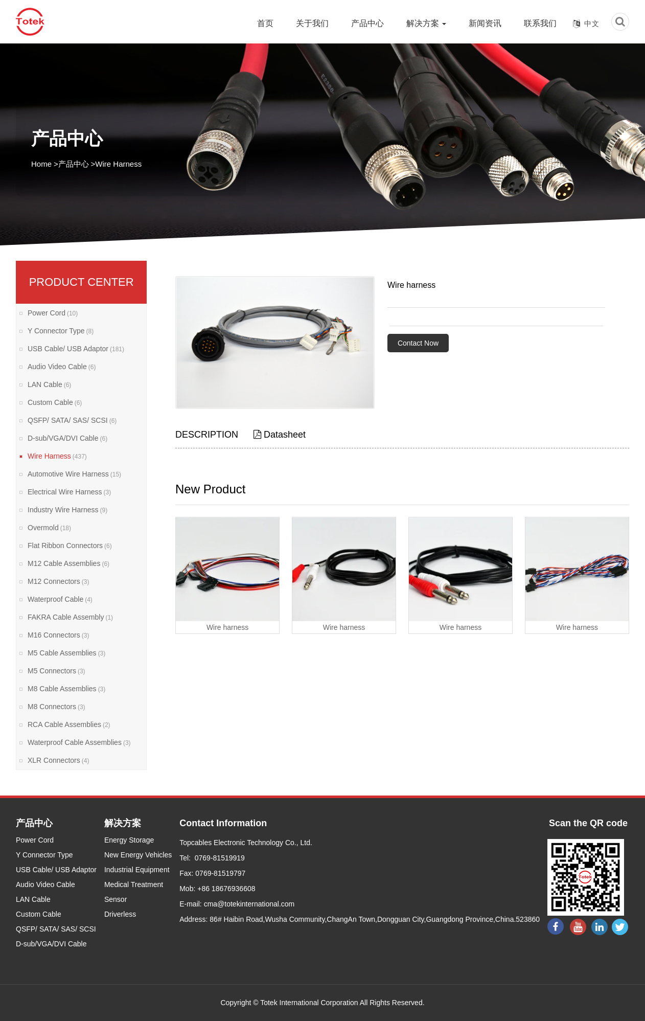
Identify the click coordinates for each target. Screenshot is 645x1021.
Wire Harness (118, 164)
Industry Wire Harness (67, 510)
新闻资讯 (485, 23)
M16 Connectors (58, 635)
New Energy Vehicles (138, 855)
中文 (592, 23)
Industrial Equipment (137, 870)
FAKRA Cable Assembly (70, 617)
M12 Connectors (58, 581)
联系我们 (540, 23)
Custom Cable (55, 402)
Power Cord (53, 313)
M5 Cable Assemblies (66, 653)
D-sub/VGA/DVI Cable (67, 438)
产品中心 (367, 23)
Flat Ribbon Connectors (70, 545)
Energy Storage (129, 840)
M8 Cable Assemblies (66, 689)
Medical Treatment (133, 884)
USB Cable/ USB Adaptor (76, 349)
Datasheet (280, 434)
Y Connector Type (61, 331)
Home (41, 164)
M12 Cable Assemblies (68, 563)
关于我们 (312, 23)
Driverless (120, 914)
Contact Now (418, 343)
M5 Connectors (56, 671)
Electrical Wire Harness (69, 492)
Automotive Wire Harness (74, 474)
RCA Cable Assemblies (69, 724)
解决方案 (426, 23)
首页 (265, 23)
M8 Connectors (56, 706)
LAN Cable (49, 384)
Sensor (115, 899)
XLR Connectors (58, 760)
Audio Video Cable (62, 366)
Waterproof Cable (60, 599)
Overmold (49, 528)
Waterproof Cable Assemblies (79, 742)
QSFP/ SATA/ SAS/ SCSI (72, 420)
